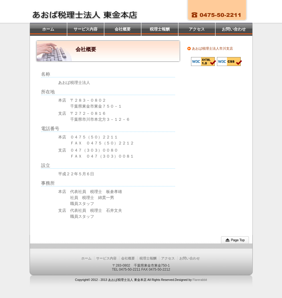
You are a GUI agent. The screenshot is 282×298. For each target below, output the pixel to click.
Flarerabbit (199, 279)
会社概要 (123, 29)
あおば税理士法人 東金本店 (89, 11)
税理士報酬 (160, 29)
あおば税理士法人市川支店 (212, 49)
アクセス (197, 29)
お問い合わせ (234, 29)
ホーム (48, 29)
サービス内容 (86, 29)
